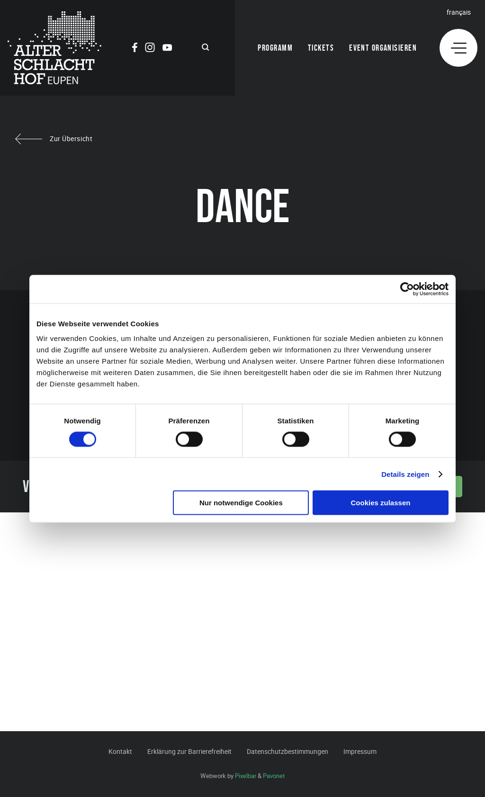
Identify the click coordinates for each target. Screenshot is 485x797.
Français (459, 12)
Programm (275, 48)
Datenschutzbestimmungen (287, 751)
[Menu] (458, 48)
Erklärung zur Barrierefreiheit (189, 751)
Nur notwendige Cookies (241, 503)
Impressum (360, 751)
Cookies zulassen (381, 503)
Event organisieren (383, 48)
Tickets (321, 48)
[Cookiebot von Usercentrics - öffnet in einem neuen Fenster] (407, 289)
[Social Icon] (134, 48)
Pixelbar (245, 775)
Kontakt (120, 751)
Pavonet (274, 775)
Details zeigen (405, 474)
